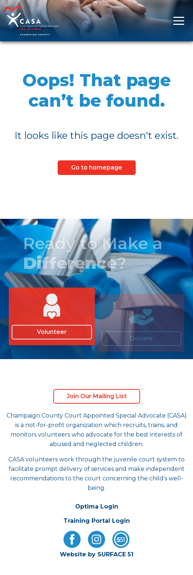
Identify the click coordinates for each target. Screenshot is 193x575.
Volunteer (52, 334)
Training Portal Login (96, 520)
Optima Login (96, 506)
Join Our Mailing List (97, 396)
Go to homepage (96, 167)
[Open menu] (179, 20)
